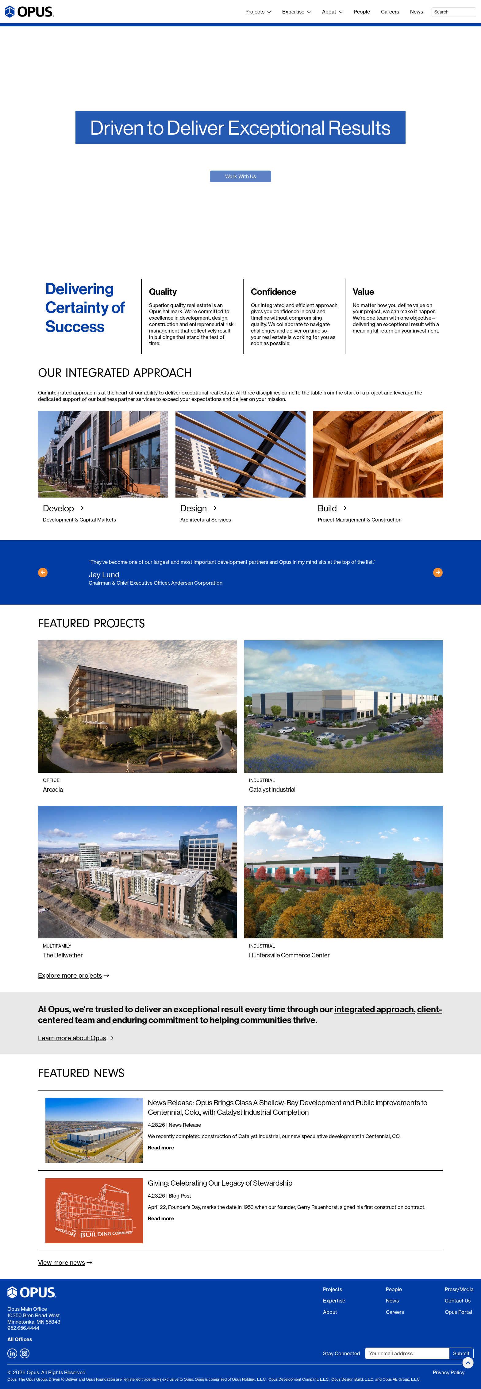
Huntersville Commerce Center (289, 955)
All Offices (19, 1339)
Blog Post (180, 1196)
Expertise (296, 12)
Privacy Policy (448, 1372)
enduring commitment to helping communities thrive (213, 1019)
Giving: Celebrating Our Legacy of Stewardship (220, 1182)
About (332, 12)
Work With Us (240, 176)
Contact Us (458, 1301)
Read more (161, 1148)
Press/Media (459, 1289)
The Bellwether (63, 955)
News (416, 12)
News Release (185, 1125)
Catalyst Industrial (272, 789)
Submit (461, 1353)
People (362, 12)
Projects (258, 12)
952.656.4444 (23, 1328)
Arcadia (53, 789)
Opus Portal (458, 1312)
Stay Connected (341, 1353)
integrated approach (374, 1009)
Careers (390, 12)
